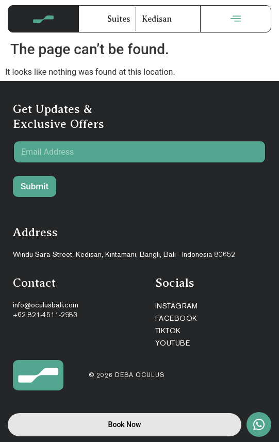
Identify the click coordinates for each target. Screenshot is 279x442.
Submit (34, 186)
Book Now (124, 424)
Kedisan (157, 19)
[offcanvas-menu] (235, 19)
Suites (118, 19)
